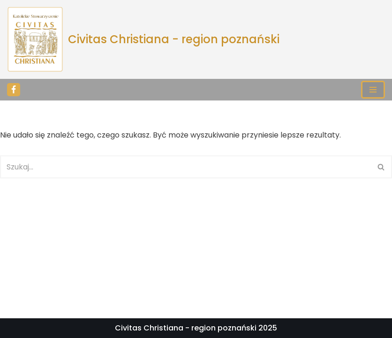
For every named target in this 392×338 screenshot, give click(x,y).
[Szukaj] (185, 166)
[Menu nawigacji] (373, 90)
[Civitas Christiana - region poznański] (143, 39)
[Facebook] (13, 89)
